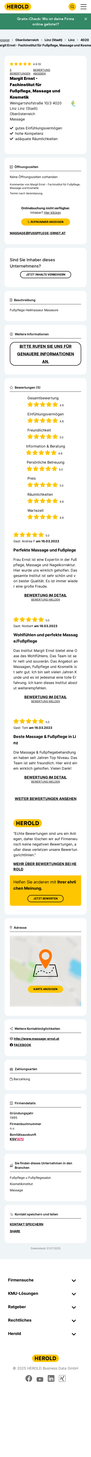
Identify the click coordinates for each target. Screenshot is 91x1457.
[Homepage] (17, 6)
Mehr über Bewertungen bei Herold (45, 866)
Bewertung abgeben (41, 71)
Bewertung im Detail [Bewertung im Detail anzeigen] (45, 595)
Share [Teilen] (15, 1231)
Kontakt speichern (26, 1224)
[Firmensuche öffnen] (72, 6)
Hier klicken (52, 212)
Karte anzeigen (45, 989)
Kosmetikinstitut (21, 1184)
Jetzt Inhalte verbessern (45, 274)
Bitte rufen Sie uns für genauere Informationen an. (45, 354)
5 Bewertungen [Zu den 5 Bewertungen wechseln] (20, 71)
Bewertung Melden (45, 599)
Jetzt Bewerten (45, 898)
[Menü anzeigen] (84, 6)
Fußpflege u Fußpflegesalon (30, 1177)
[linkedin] (51, 1378)
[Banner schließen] (85, 19)
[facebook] (28, 1378)
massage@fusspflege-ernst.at (38, 233)
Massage (16, 1190)
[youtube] (40, 1378)
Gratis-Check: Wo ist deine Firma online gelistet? (45, 21)
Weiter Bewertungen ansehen (46, 798)
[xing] (62, 1378)
